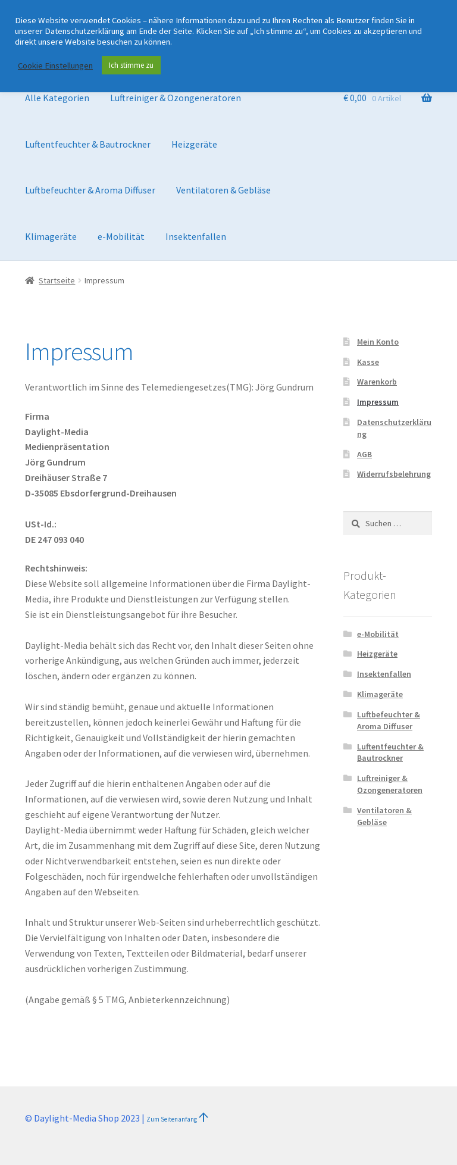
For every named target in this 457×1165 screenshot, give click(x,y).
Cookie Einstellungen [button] (55, 65)
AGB (364, 454)
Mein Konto (378, 341)
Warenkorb (377, 381)
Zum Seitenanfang (172, 1119)
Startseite (57, 280)
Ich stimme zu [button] (131, 65)
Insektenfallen (195, 236)
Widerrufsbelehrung (394, 474)
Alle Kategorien (57, 98)
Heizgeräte (194, 144)
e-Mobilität (121, 236)
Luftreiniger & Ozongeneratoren (175, 98)
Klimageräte (51, 236)
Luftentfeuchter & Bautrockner (88, 144)
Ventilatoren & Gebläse (223, 190)
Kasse (368, 362)
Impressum (378, 401)
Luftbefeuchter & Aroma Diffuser (90, 190)
